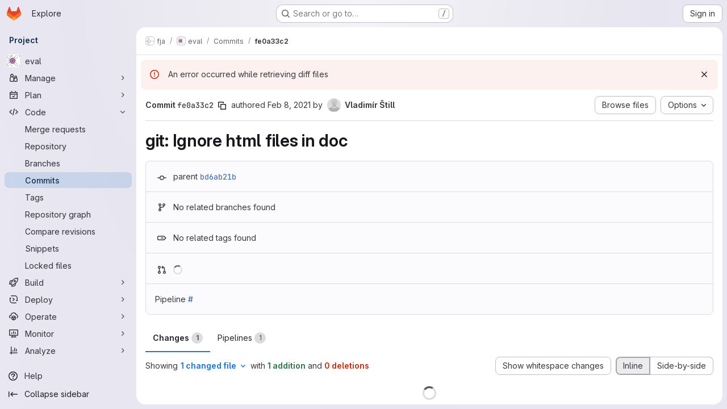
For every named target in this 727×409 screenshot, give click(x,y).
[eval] (68, 61)
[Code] (68, 112)
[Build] (68, 282)
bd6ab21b (218, 177)
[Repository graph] (68, 214)
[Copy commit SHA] (222, 105)
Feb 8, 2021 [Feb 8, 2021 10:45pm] (289, 105)
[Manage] (68, 78)
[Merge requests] (68, 129)
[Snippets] (68, 248)
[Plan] (68, 95)
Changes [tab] (178, 338)
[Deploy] (68, 299)
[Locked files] (68, 265)
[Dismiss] (704, 74)
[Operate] (68, 316)
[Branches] (68, 163)
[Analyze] (68, 350)
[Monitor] (68, 333)
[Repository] (68, 146)
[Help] (68, 376)
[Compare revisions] (68, 231)
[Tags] (68, 197)
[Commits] (68, 180)
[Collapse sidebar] (68, 394)
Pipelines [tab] (242, 338)
